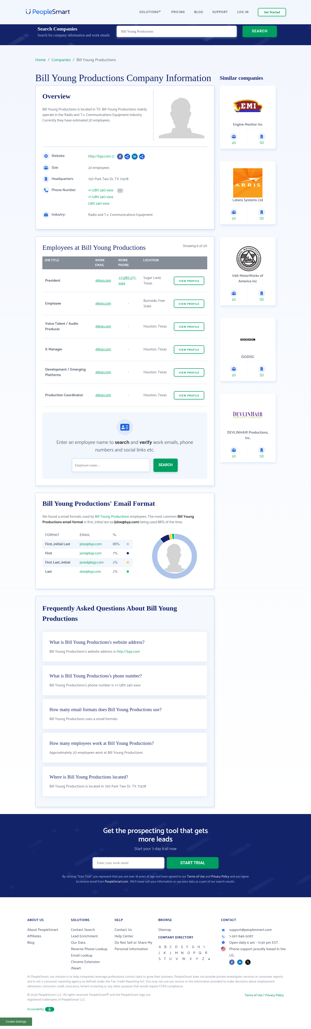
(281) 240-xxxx (98, 203)
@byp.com (103, 281)
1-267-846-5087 (237, 942)
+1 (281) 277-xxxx (127, 280)
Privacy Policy (220, 882)
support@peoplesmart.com (246, 936)
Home (40, 60)
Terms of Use (196, 882)
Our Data (78, 949)
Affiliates (34, 942)
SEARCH (260, 38)
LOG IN (243, 12)
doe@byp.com (90, 572)
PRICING (178, 12)
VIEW (189, 281)
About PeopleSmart (42, 936)
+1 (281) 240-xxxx (100, 190)
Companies (61, 60)
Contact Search (83, 936)
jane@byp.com (91, 553)
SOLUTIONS (150, 12)
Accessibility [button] (40, 1015)
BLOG (198, 12)
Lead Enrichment (84, 942)
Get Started (272, 12)
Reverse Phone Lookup (89, 955)
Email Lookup (82, 961)
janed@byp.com (92, 562)
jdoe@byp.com (91, 544)
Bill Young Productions (112, 517)
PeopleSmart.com (116, 887)
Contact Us (123, 936)
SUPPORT (220, 12)
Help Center (124, 942)
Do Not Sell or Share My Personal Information (133, 952)
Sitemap (164, 936)
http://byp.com (99, 156)
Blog (31, 949)
